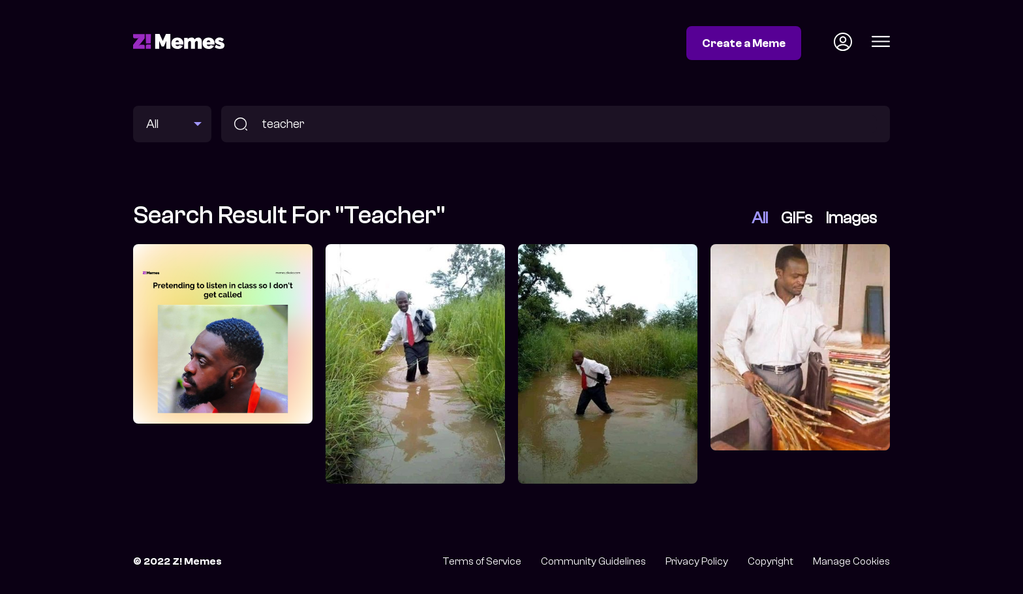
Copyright (770, 561)
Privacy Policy (696, 561)
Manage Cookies (851, 561)
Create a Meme (744, 43)
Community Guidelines (593, 561)
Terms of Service (481, 561)
